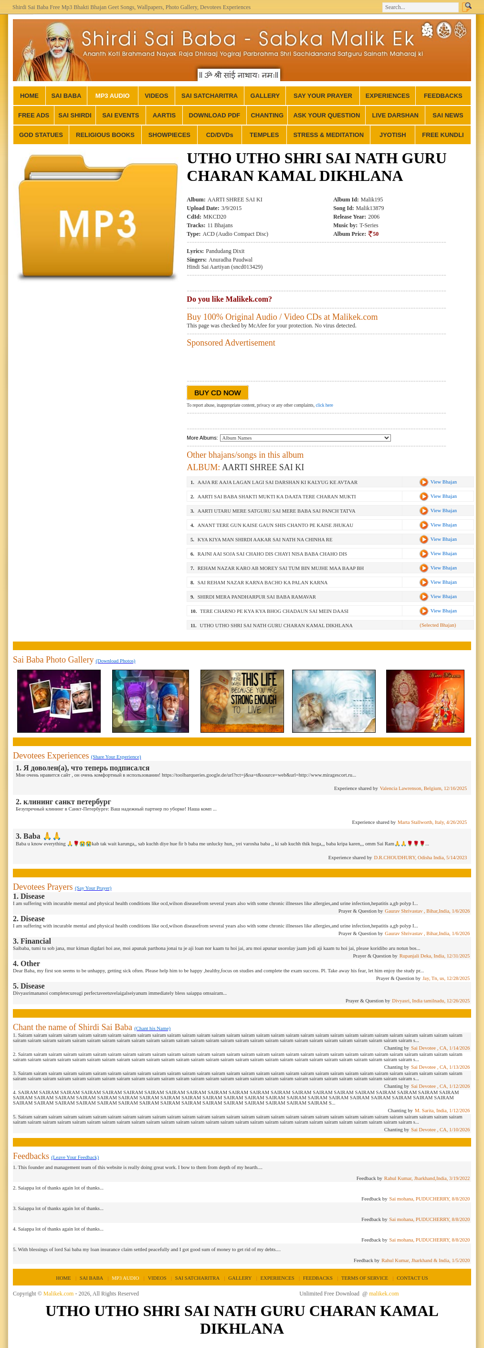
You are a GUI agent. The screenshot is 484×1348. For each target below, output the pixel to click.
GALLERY (265, 95)
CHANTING (267, 115)
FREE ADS (33, 115)
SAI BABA (66, 95)
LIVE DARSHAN (395, 115)
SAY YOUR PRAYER (323, 95)
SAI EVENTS (120, 115)
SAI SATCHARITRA (209, 95)
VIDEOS (156, 95)
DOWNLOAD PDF (215, 115)
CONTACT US (412, 1278)
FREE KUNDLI (442, 134)
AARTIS (164, 115)
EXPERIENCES (388, 95)
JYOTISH (392, 134)
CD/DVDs (219, 134)
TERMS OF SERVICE (364, 1278)
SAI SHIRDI (74, 115)
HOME (29, 95)
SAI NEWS (447, 115)
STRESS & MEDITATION (328, 134)
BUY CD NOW (217, 393)
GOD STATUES (41, 134)
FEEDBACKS (443, 95)
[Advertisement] (98, 355)
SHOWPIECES (169, 134)
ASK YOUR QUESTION (326, 115)
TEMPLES (264, 134)
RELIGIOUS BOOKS (105, 134)
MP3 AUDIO (112, 95)
